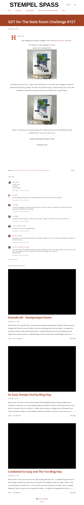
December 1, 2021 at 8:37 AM (20, 211)
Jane (14, 204)
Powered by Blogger (42, 499)
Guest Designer (30, 10)
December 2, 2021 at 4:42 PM (21, 231)
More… (64, 10)
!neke (14, 182)
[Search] (69, 5)
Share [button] (72, 170)
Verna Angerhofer (18, 226)
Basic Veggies (29, 84)
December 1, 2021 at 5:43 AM (20, 190)
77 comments (16, 492)
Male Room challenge (63, 40)
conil (14, 216)
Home (9, 10)
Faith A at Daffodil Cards (19, 247)
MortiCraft (16, 235)
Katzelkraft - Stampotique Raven (30, 317)
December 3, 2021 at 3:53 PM (21, 242)
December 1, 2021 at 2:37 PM (20, 221)
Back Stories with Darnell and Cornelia (48, 10)
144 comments (17, 415)
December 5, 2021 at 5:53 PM (20, 255)
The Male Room (49, 133)
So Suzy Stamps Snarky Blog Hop (29, 394)
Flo (13, 195)
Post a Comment (13, 259)
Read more (73, 338)
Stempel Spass (33, 4)
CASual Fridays (35, 170)
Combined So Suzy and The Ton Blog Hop (35, 471)
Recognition (18, 10)
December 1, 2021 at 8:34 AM (21, 200)
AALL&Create (15, 170)
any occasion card (25, 170)
